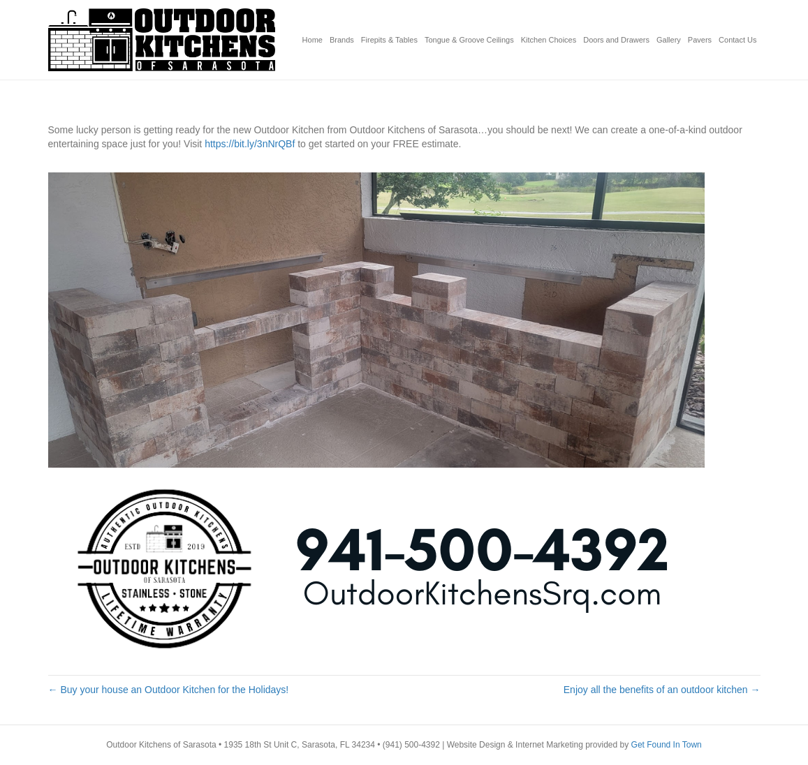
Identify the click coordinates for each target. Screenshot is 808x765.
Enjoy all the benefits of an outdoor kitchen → (662, 689)
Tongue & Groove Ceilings (469, 40)
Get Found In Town (666, 745)
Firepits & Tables (389, 40)
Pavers (700, 40)
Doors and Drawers (616, 40)
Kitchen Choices (549, 40)
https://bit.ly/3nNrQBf (250, 143)
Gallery (668, 40)
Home (312, 40)
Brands (342, 40)
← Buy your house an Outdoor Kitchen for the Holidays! (168, 689)
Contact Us (737, 40)
